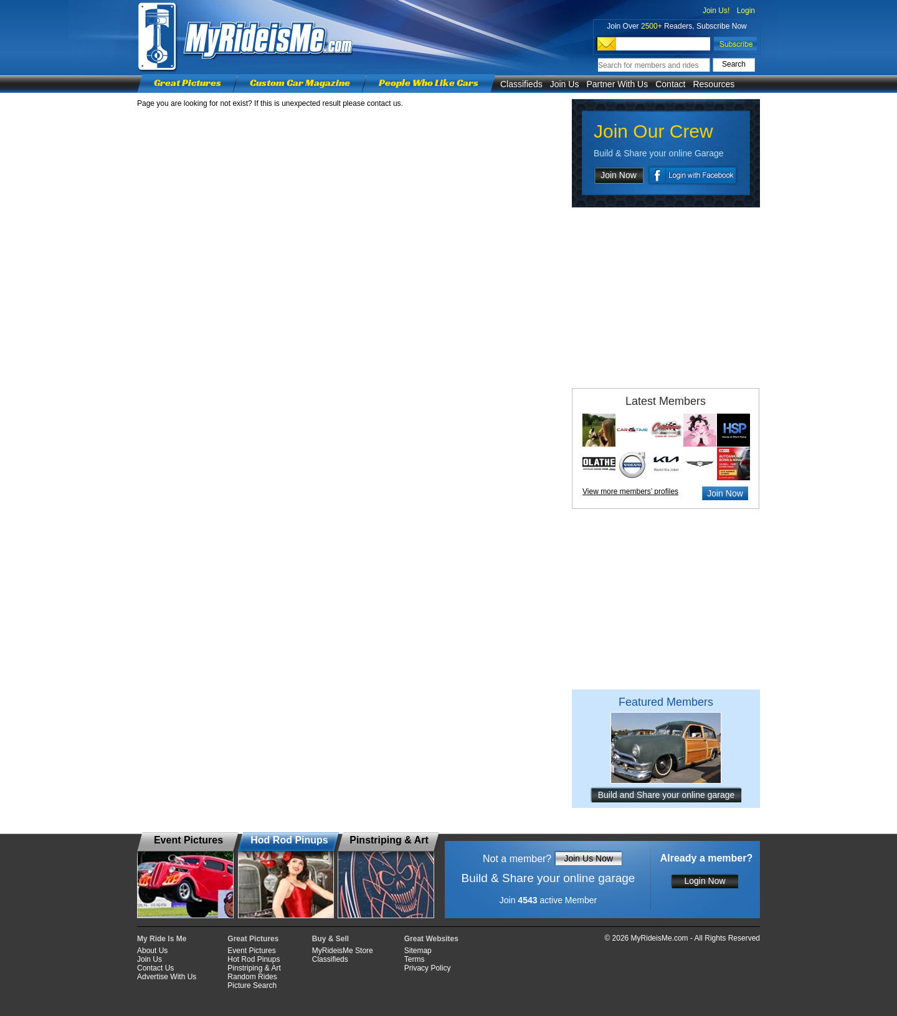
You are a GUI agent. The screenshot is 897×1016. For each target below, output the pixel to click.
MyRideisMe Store (342, 950)
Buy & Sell (330, 938)
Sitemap (418, 950)
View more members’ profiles (630, 491)
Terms (414, 959)
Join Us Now (588, 858)
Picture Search (252, 985)
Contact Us (155, 968)
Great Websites (431, 938)
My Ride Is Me (161, 938)
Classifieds (521, 84)
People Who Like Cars (428, 82)
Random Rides (252, 976)
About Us (152, 950)
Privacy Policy (427, 968)
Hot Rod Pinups (253, 959)
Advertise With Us (166, 976)
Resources (713, 84)
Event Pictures (251, 950)
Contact (670, 84)
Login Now (704, 881)
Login (746, 10)
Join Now (618, 175)
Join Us (564, 84)
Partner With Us (617, 84)
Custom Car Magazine (300, 82)
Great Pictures (187, 82)
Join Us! (716, 10)
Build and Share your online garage (666, 795)
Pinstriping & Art (253, 968)
